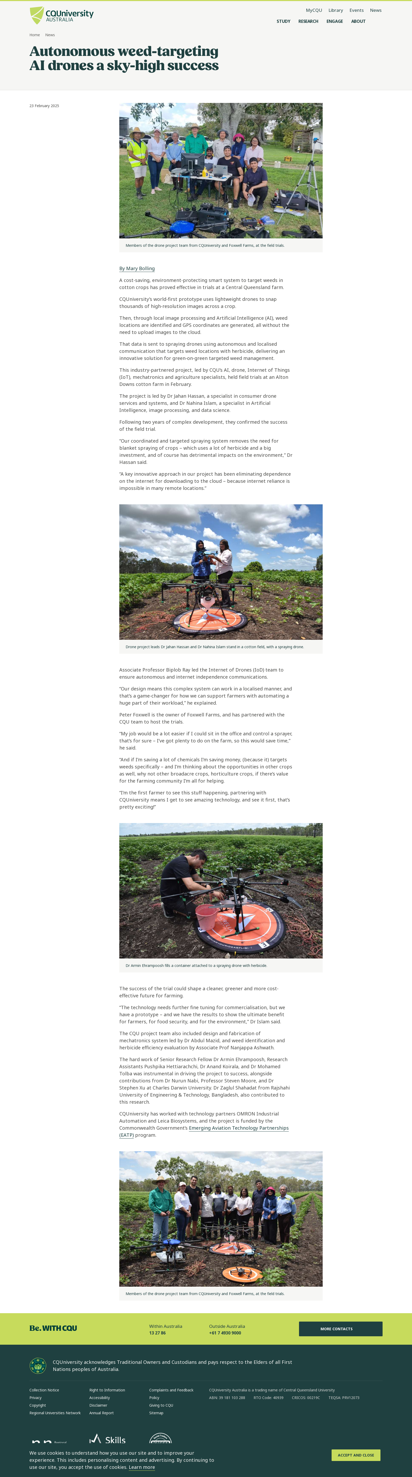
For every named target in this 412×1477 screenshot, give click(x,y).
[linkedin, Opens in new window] (242, 1414)
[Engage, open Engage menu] (335, 21)
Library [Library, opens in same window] (335, 10)
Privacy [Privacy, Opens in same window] (35, 1397)
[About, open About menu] (358, 21)
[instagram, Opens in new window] (228, 1414)
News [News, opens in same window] (376, 10)
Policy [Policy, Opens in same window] (154, 1397)
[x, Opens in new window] (256, 1414)
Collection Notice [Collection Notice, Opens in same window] (44, 1389)
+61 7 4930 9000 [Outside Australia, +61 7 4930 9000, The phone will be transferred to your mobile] (225, 1333)
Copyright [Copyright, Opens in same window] (37, 1405)
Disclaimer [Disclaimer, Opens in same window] (98, 1405)
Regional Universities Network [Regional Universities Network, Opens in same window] (55, 1412)
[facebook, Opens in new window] (215, 1414)
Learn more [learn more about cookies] (142, 1467)
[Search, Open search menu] (377, 21)
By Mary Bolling (137, 268)
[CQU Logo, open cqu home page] (61, 16)
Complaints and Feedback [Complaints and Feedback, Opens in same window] (171, 1389)
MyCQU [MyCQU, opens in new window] (314, 10)
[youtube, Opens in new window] (269, 1414)
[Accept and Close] (356, 1455)
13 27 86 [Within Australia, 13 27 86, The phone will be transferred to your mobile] (157, 1333)
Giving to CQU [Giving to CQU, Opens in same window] (161, 1405)
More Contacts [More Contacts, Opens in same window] (341, 1329)
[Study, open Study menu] (283, 21)
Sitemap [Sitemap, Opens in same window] (156, 1412)
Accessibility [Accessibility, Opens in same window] (99, 1397)
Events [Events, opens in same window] (356, 10)
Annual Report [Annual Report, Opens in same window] (101, 1412)
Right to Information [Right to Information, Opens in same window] (107, 1389)
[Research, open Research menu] (308, 21)
